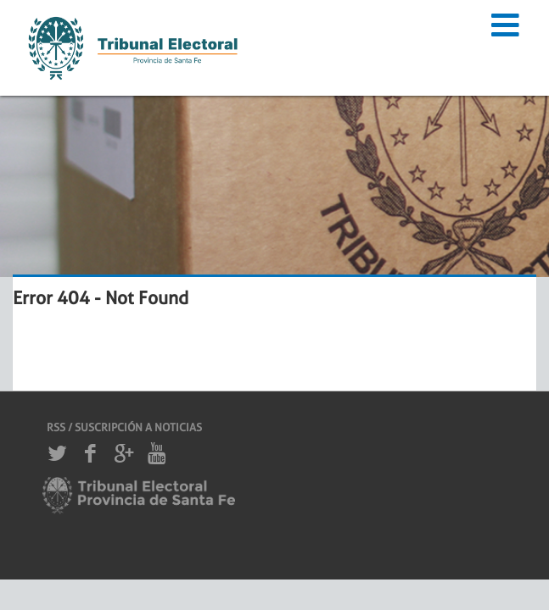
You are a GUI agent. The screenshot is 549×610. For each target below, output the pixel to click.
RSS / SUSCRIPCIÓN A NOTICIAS (124, 427)
